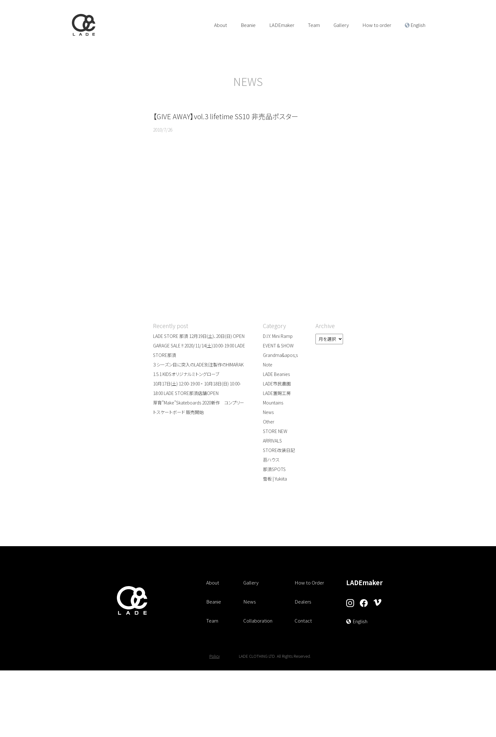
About (220, 25)
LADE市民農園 (277, 384)
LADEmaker (281, 25)
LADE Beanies (276, 375)
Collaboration (257, 621)
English (417, 25)
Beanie (248, 25)
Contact (303, 621)
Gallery (341, 25)
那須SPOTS (274, 470)
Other (268, 422)
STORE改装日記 (279, 451)
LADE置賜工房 (277, 394)
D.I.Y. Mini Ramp (278, 336)
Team (314, 25)
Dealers (303, 602)
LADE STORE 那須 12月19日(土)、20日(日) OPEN (199, 336)
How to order (376, 25)
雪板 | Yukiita (275, 479)
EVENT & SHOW (278, 346)
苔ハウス (271, 460)
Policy (214, 656)
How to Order (309, 583)
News (268, 413)
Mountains (273, 403)
